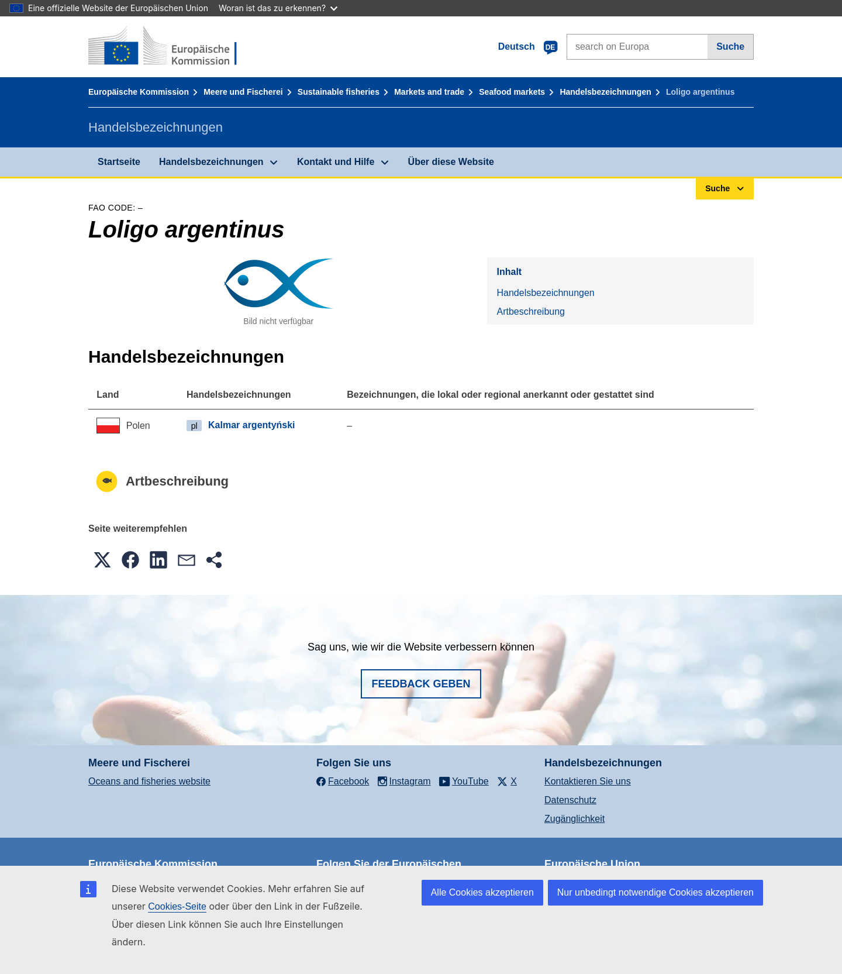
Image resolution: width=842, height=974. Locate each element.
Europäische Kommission (138, 92)
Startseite (119, 162)
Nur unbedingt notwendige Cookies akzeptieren (655, 892)
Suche (730, 46)
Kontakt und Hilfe (335, 162)
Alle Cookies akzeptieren (482, 892)
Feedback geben (420, 684)
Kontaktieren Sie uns (587, 781)
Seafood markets (512, 92)
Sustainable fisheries (338, 92)
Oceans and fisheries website (149, 781)
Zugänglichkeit (574, 819)
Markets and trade (429, 92)
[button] (102, 560)
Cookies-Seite (177, 906)
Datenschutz (570, 800)
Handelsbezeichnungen (605, 92)
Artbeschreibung (530, 311)
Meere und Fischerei (242, 92)
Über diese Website (451, 162)
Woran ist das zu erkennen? (278, 8)
